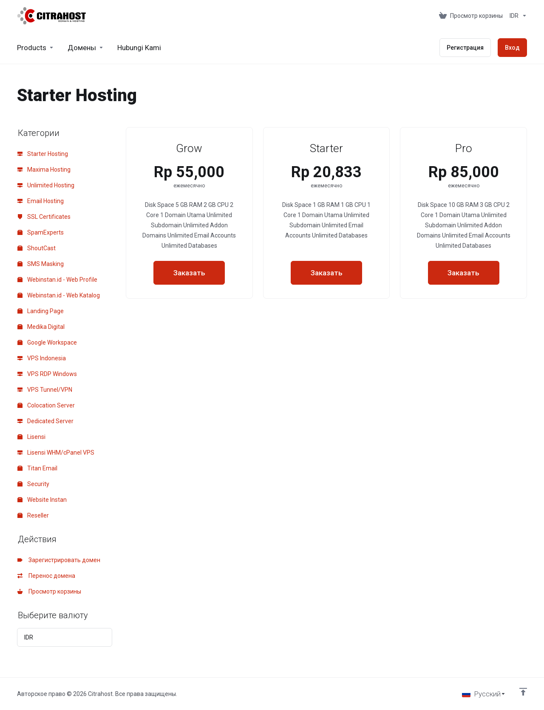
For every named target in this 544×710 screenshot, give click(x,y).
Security (33, 484)
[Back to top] (523, 692)
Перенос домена (46, 575)
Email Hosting (40, 201)
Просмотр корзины (49, 591)
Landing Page (40, 311)
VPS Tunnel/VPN (44, 389)
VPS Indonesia (41, 358)
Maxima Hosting (44, 169)
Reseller (33, 515)
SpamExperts (40, 232)
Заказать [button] (189, 273)
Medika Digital (41, 326)
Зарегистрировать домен (58, 560)
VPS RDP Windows (47, 374)
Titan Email (37, 468)
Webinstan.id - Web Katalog (58, 295)
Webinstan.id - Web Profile (57, 279)
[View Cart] (471, 15)
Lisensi (31, 436)
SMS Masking (40, 263)
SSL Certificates (44, 216)
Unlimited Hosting (45, 185)
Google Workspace (47, 342)
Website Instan (42, 499)
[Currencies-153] (516, 15)
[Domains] (85, 47)
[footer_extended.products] (35, 47)
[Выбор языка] (484, 694)
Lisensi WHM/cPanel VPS (55, 452)
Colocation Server (46, 405)
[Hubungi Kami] (139, 47)
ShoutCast (36, 248)
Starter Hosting (42, 153)
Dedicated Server (45, 421)
